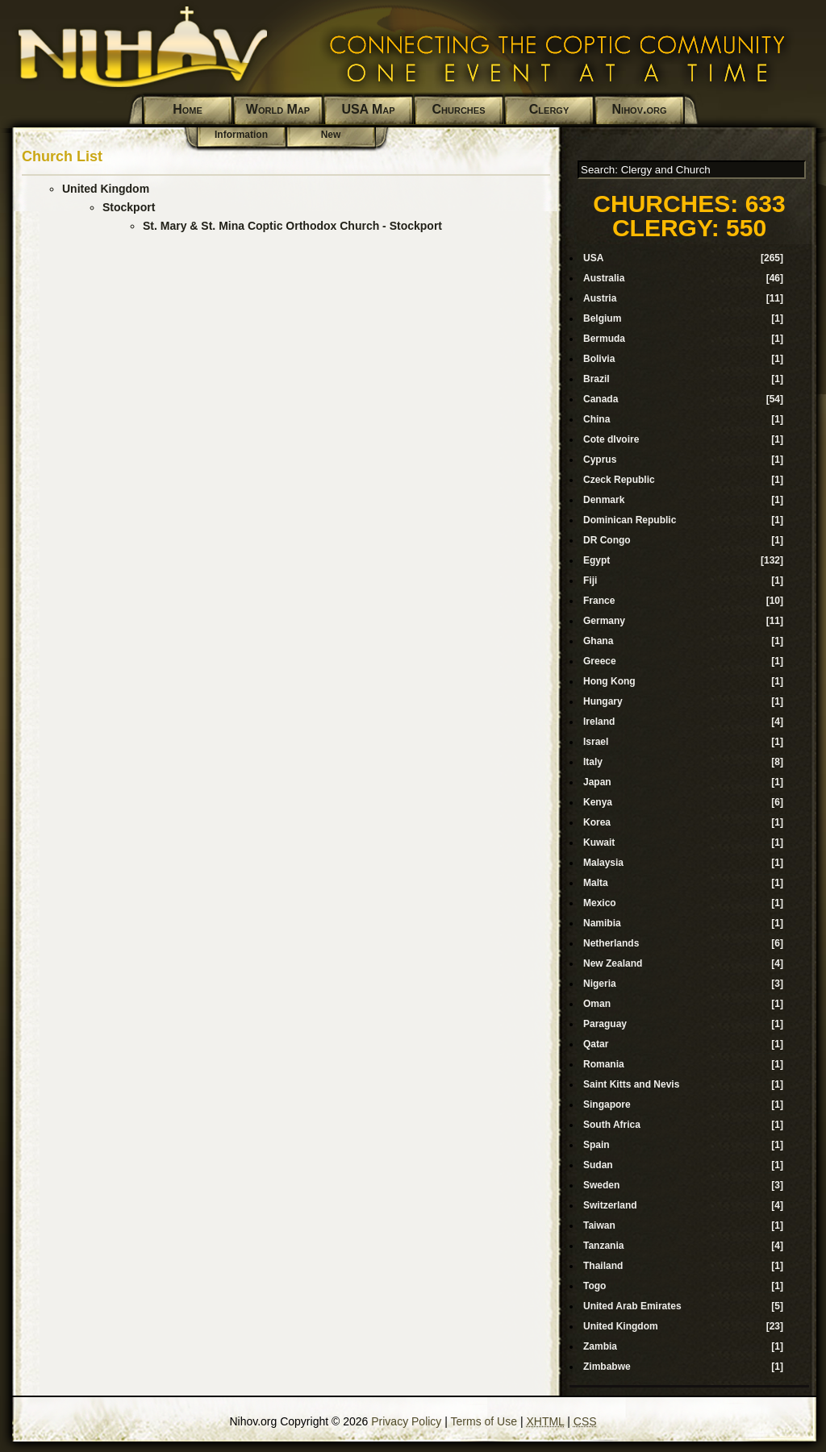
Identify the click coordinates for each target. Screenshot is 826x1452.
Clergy (549, 109)
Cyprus (599, 459)
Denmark (603, 499)
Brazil (596, 379)
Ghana (598, 641)
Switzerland (610, 1205)
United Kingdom (105, 188)
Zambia (600, 1346)
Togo (594, 1286)
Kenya (597, 802)
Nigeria (599, 983)
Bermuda (604, 338)
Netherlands (611, 943)
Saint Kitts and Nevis (631, 1084)
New (331, 134)
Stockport (128, 207)
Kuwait (599, 842)
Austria (599, 298)
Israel (595, 741)
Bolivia (599, 358)
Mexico (599, 903)
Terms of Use (484, 1421)
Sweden (601, 1185)
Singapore (607, 1104)
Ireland (599, 721)
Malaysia (603, 862)
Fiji (590, 580)
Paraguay (605, 1024)
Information (241, 134)
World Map (278, 109)
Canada (600, 399)
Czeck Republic (619, 479)
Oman (597, 1003)
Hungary (603, 701)
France (599, 600)
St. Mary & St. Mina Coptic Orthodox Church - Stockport (292, 225)
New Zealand (612, 963)
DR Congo (607, 540)
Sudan (598, 1165)
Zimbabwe (607, 1366)
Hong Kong (609, 681)
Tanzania (603, 1245)
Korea (597, 822)
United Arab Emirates (632, 1306)
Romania (603, 1064)
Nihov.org (639, 109)
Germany (604, 620)
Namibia (602, 923)
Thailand (603, 1265)
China (596, 419)
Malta (595, 882)
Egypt (596, 560)
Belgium (602, 318)
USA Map (367, 109)
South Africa (611, 1124)
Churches (459, 109)
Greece (599, 661)
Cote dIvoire (611, 439)
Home (187, 109)
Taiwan (599, 1225)
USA (593, 258)
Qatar (595, 1044)
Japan (597, 782)
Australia (603, 278)
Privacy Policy (406, 1421)
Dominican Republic (629, 520)
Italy (593, 762)
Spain (596, 1144)
